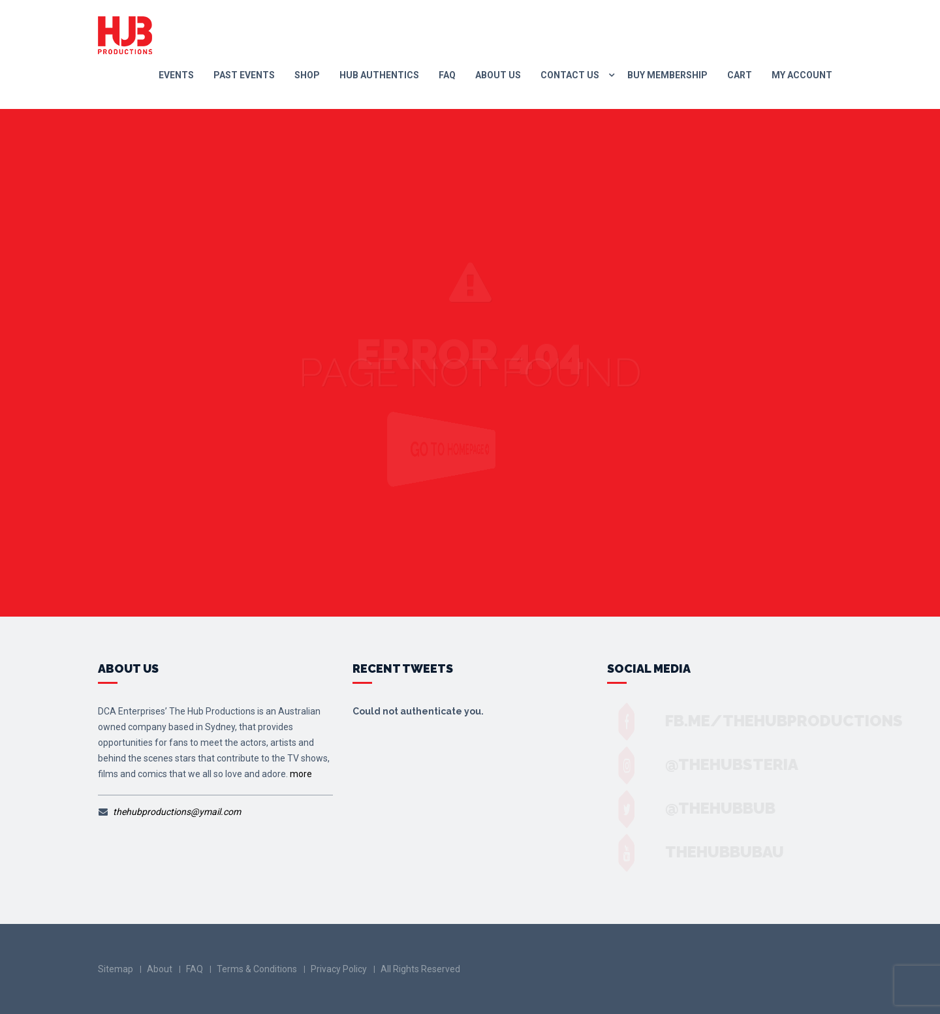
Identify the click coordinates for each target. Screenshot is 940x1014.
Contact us (569, 75)
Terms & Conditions (257, 969)
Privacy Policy (339, 969)
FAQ (447, 75)
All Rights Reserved (420, 969)
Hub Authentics (379, 75)
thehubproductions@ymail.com (177, 812)
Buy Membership (667, 75)
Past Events (244, 75)
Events (176, 75)
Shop (307, 75)
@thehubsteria (719, 764)
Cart (739, 75)
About (159, 969)
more (301, 774)
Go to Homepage (463, 449)
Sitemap (115, 969)
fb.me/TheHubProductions (771, 720)
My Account (802, 75)
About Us (498, 75)
